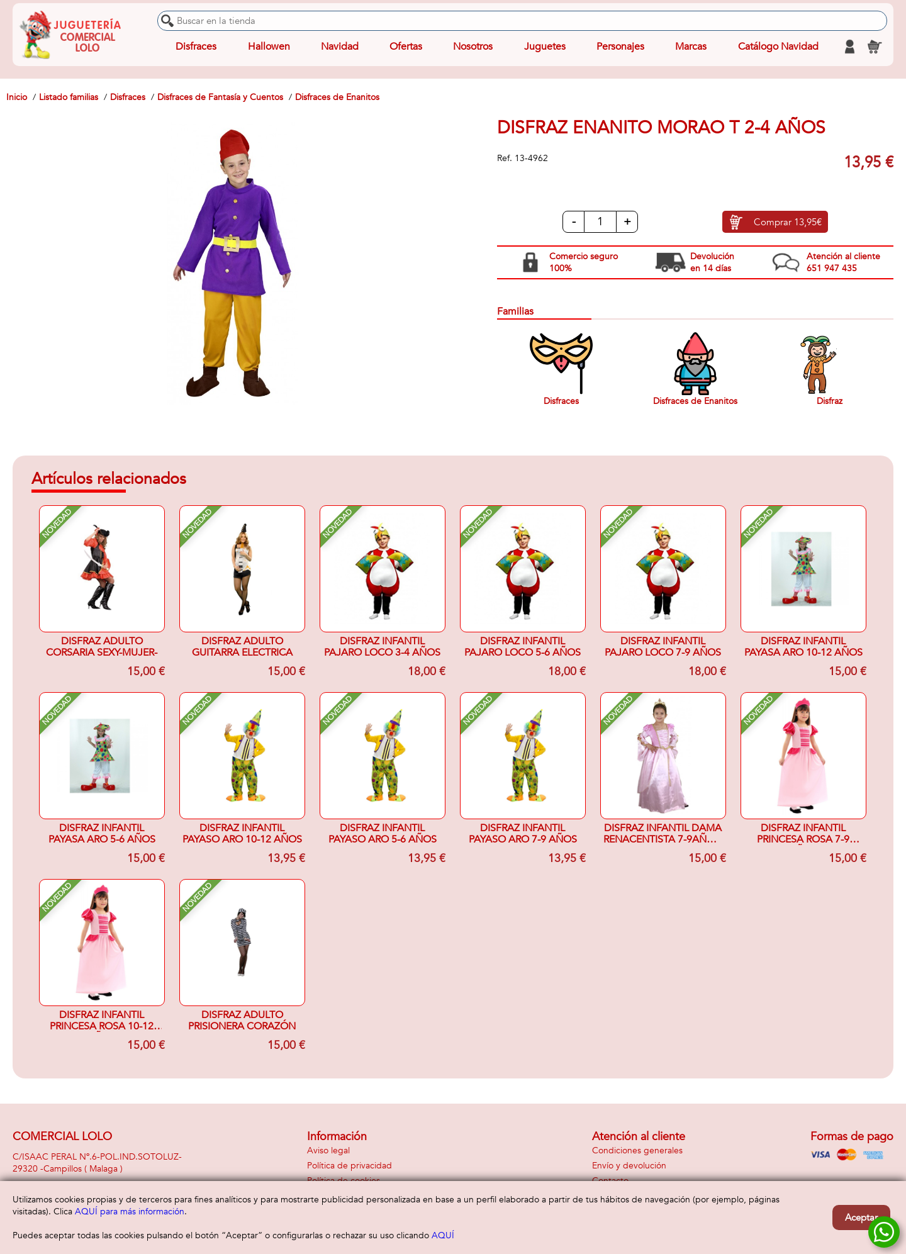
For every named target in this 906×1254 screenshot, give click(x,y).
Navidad (340, 46)
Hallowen (269, 46)
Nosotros (473, 46)
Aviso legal (328, 1150)
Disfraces (196, 46)
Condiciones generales (637, 1150)
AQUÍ (443, 1235)
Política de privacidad (349, 1166)
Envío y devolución (629, 1166)
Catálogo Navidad (778, 46)
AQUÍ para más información (129, 1212)
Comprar (788, 222)
